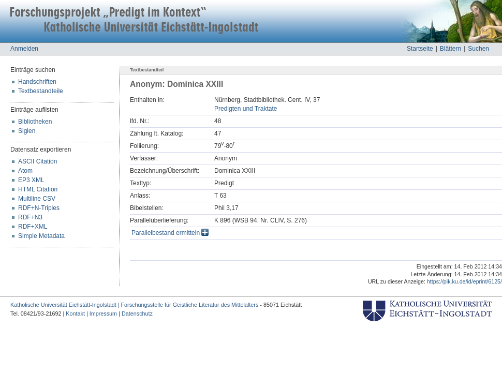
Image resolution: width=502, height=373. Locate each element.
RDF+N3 (30, 217)
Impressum (103, 313)
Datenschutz (137, 313)
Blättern (450, 48)
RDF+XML (32, 226)
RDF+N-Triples (39, 208)
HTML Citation (37, 189)
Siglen (26, 131)
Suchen (478, 48)
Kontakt (75, 313)
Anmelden (24, 48)
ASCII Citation (37, 161)
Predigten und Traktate (245, 108)
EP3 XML (31, 180)
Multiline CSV (36, 198)
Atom (25, 170)
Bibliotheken (35, 121)
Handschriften (37, 81)
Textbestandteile (40, 91)
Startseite (420, 48)
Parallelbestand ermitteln (170, 232)
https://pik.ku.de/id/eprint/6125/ (464, 281)
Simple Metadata (41, 236)
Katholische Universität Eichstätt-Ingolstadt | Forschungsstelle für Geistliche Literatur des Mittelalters (134, 305)
